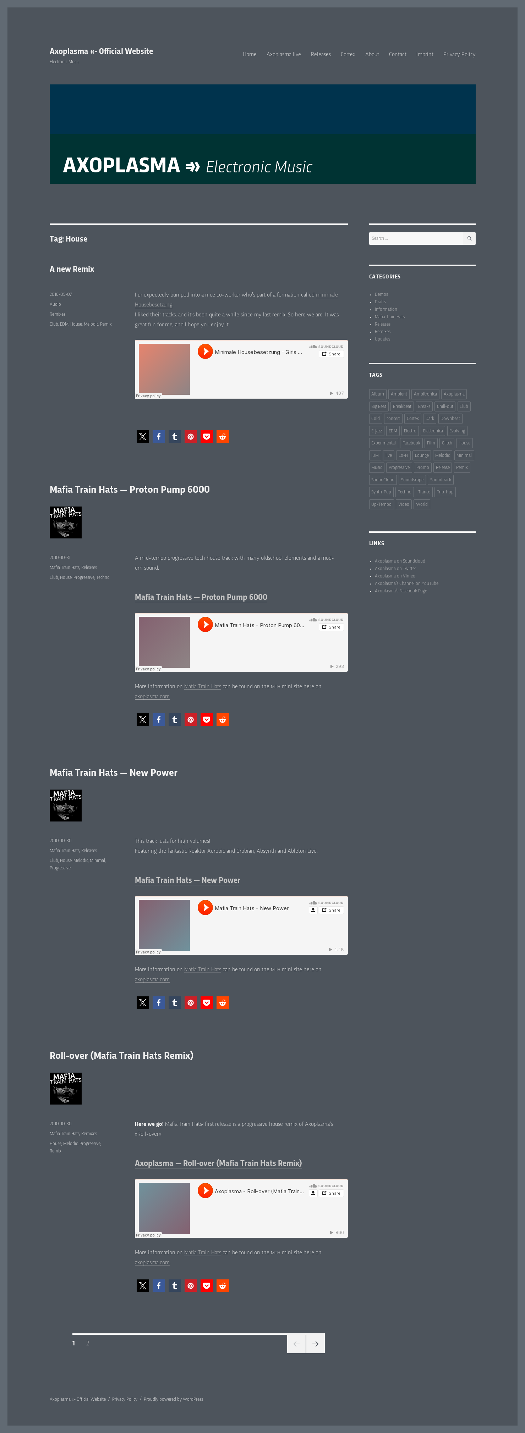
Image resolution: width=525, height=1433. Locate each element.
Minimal (97, 860)
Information (386, 309)
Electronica (433, 431)
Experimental (383, 443)
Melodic (91, 324)
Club (54, 324)
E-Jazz (376, 431)
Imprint (424, 54)
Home (250, 54)
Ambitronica (425, 394)
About (372, 54)
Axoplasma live (284, 54)
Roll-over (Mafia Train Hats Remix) (122, 1056)
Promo (422, 467)
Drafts (380, 302)
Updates (382, 339)
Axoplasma (454, 394)
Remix (106, 324)
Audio (55, 304)
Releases (321, 54)
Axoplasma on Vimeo (395, 576)
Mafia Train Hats (202, 687)
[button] (143, 436)
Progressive (83, 577)
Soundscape (412, 480)
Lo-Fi (403, 455)
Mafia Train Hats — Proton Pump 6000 (130, 490)
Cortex (348, 54)
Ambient (399, 394)
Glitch (447, 443)
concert (393, 418)
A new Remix (72, 270)
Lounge (422, 455)
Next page (315, 1344)
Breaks (424, 406)
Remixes (57, 314)
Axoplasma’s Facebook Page (401, 591)
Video (403, 504)
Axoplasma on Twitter (395, 568)
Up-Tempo (381, 504)
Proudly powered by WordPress (173, 1399)
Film (431, 443)
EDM (64, 324)
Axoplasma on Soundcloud (400, 561)
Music (376, 467)
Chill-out (445, 406)
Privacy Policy (459, 54)
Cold (375, 418)
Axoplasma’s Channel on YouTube (406, 583)
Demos (381, 294)
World (422, 504)
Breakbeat (402, 406)
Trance (424, 492)
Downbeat (450, 418)
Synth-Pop (381, 492)
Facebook (411, 443)
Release (443, 467)
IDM (375, 455)
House (76, 324)
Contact (397, 54)
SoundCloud (382, 480)
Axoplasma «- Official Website (101, 52)
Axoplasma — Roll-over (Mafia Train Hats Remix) (218, 1164)
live (388, 455)
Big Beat (378, 406)
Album (377, 394)
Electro (410, 431)
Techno (103, 577)
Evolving (457, 431)
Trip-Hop (445, 492)
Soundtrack (440, 480)
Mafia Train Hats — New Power (113, 773)
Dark (430, 418)
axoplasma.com (152, 696)
